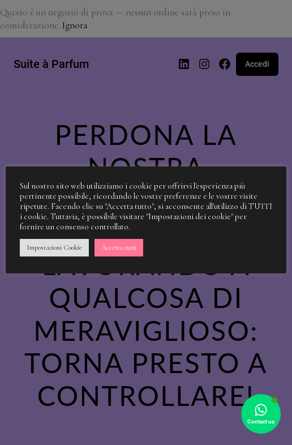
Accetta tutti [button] (118, 247)
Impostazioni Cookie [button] (54, 247)
